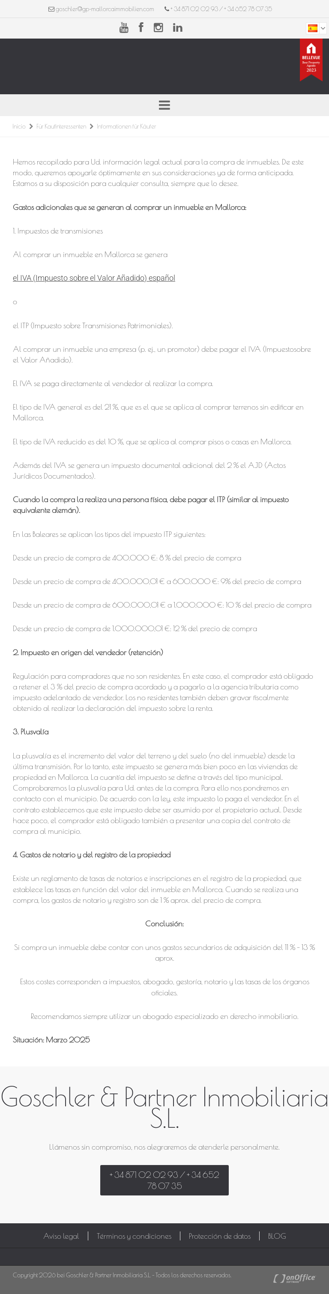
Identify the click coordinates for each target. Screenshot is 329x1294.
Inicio (19, 126)
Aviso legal (61, 1235)
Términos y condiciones (134, 1235)
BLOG (277, 1235)
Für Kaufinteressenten (61, 126)
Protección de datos (220, 1235)
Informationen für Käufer (126, 126)
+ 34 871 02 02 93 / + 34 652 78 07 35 (218, 9)
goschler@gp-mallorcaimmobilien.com (105, 9)
